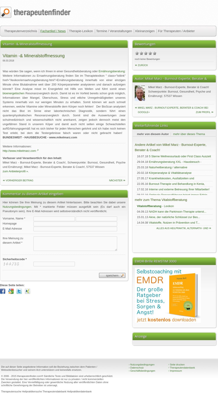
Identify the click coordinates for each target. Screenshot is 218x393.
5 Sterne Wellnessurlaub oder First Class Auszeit (180, 156)
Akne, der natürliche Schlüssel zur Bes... (174, 217)
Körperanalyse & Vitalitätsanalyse (170, 172)
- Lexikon (155, 206)
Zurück (143, 65)
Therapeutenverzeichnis (20, 31)
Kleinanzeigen (145, 31)
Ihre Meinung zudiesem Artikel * (13, 240)
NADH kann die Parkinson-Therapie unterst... (177, 211)
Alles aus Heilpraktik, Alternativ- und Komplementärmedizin (182, 228)
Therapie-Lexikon (81, 31)
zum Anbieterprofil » (15, 171)
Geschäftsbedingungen (142, 370)
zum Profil (203, 112)
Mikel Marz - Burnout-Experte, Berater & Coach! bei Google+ (173, 108)
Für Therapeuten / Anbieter (176, 31)
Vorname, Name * (14, 218)
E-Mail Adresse (12, 228)
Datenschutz (136, 367)
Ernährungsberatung (112, 71)
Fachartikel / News (53, 31)
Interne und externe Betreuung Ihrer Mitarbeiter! (179, 189)
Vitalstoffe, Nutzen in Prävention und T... (174, 222)
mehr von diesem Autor (153, 134)
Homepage (10, 223)
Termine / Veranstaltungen (114, 31)
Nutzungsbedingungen (17, 206)
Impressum (175, 370)
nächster (115, 180)
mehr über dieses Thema (189, 134)
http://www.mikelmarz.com (19, 150)
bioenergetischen (13, 93)
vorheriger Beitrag (19, 180)
